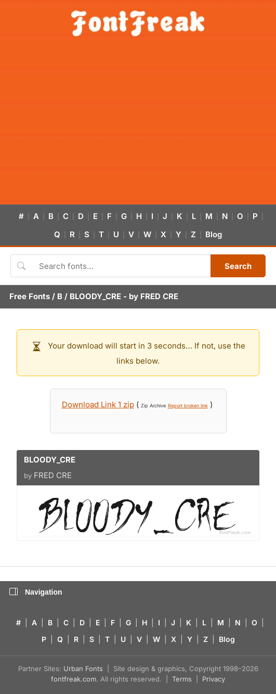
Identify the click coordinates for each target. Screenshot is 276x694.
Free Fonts (29, 296)
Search (238, 266)
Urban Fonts (83, 668)
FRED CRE (159, 296)
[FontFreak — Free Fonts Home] (138, 23)
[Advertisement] (138, 126)
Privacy (213, 679)
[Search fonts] (121, 265)
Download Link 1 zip (98, 404)
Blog (213, 234)
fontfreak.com (73, 679)
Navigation (35, 592)
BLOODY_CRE (95, 296)
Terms (182, 679)
